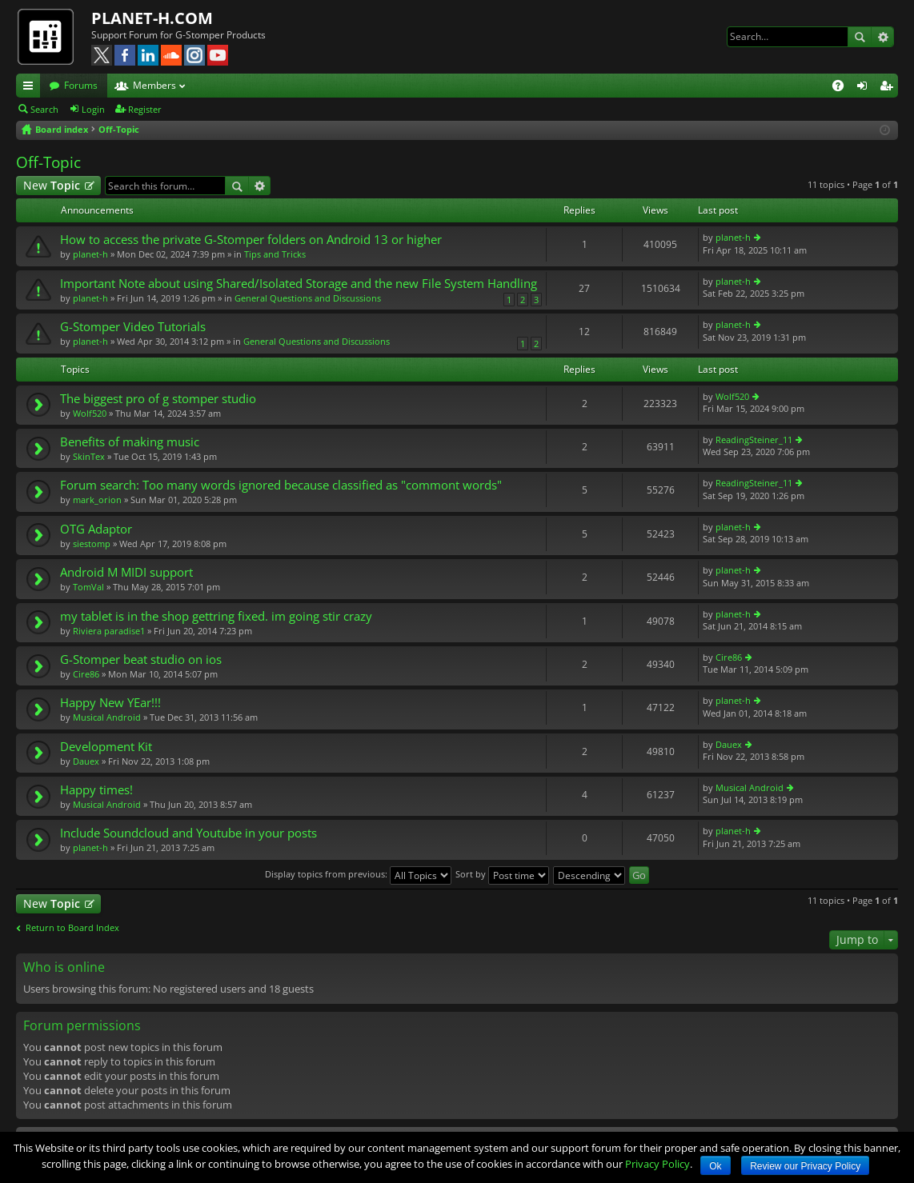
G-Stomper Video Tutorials (133, 326)
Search (860, 36)
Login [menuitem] (865, 88)
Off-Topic (48, 162)
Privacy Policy (657, 1164)
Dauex (86, 761)
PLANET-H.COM (152, 18)
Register (145, 109)
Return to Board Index (72, 927)
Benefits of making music (129, 442)
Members (154, 85)
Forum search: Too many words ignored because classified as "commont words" (281, 485)
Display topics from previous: (358, 874)
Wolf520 (89, 413)
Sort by (502, 874)
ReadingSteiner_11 (754, 440)
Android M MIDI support (126, 572)
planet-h (90, 254)
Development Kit (106, 746)
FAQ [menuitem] (843, 88)
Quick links (31, 88)
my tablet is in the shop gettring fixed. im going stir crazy (216, 616)
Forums (81, 85)
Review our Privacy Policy (805, 1166)
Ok (715, 1166)
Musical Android (107, 717)
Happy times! (96, 789)
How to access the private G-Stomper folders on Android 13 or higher (251, 239)
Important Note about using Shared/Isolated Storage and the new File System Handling (298, 283)
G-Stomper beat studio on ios (141, 659)
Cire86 (86, 674)
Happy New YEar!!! (110, 702)
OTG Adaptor (96, 529)
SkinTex (89, 456)
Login (93, 109)
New (51, 185)
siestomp (91, 544)
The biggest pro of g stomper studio (158, 398)
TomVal (88, 587)
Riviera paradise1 (109, 631)
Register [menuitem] (889, 88)
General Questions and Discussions (308, 298)
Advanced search (882, 36)
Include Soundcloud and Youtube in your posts (188, 833)
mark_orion (97, 500)
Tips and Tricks (275, 254)
